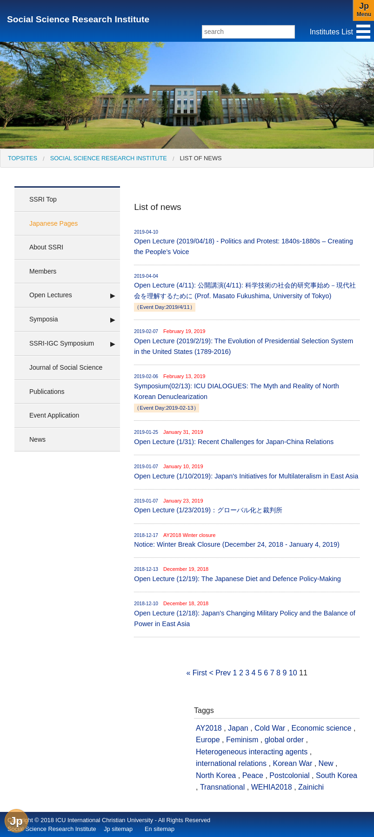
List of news (200, 158)
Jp (16, 821)
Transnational (222, 787)
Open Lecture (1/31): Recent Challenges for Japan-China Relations (247, 436)
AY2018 (209, 728)
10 (293, 673)
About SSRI (46, 247)
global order (284, 740)
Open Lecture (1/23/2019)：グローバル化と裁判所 (247, 505)
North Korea (216, 775)
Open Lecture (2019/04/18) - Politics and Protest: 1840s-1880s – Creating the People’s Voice (247, 242)
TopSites (22, 158)
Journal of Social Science (65, 367)
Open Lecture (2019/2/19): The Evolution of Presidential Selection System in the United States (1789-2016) (247, 341)
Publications (47, 391)
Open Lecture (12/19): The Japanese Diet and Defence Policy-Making (247, 573)
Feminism (242, 740)
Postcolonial (289, 775)
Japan (238, 728)
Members (42, 271)
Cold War (269, 728)
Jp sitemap (118, 828)
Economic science (322, 728)
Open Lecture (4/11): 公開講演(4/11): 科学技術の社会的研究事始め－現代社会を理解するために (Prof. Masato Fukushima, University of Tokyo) (247, 292)
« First (196, 673)
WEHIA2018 (271, 787)
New (326, 763)
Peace (252, 775)
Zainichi (311, 787)
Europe (208, 740)
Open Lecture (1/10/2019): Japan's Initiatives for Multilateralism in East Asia (247, 471)
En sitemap (159, 828)
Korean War (292, 763)
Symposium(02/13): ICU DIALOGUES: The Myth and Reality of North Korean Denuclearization (247, 392)
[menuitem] (22, 158)
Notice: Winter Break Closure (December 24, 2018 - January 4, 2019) (247, 540)
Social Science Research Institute (78, 19)
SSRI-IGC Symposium (61, 343)
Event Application (54, 415)
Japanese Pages (53, 223)
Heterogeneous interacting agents (251, 752)
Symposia (43, 319)
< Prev (220, 673)
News (37, 439)
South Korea (336, 775)
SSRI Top (43, 199)
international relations (231, 763)
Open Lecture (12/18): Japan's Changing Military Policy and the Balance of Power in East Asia (247, 614)
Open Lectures (50, 295)
